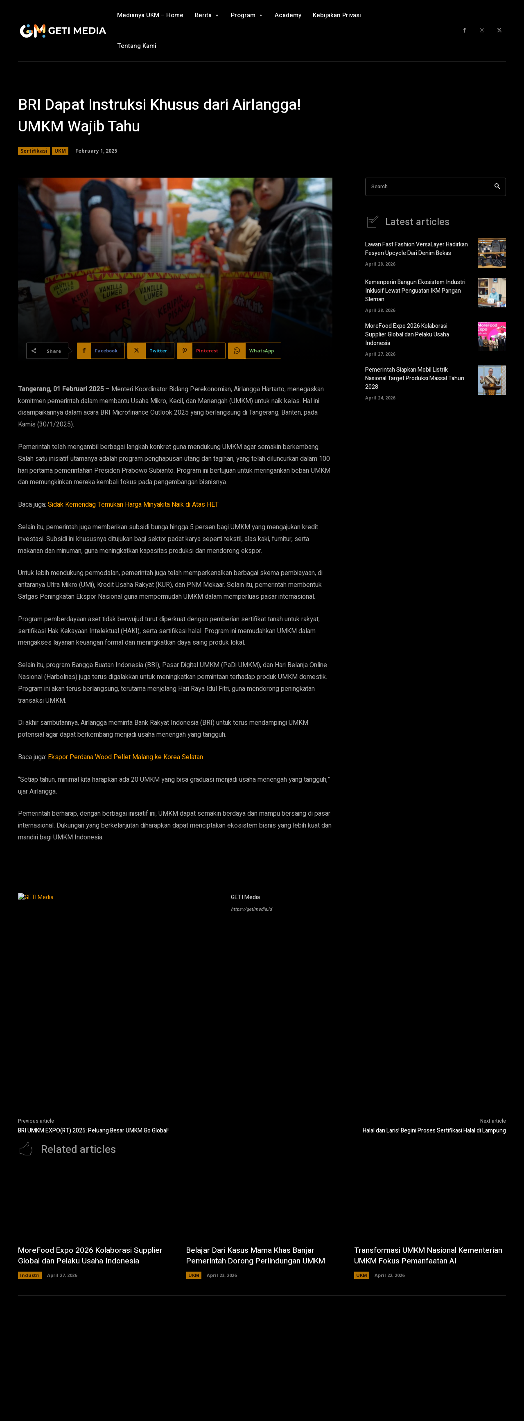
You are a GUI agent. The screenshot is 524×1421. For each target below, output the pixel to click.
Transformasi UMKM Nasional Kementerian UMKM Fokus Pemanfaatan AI (429, 1260)
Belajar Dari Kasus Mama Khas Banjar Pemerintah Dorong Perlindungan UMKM (260, 1255)
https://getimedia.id (251, 909)
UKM (60, 151)
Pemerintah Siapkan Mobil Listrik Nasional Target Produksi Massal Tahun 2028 (414, 378)
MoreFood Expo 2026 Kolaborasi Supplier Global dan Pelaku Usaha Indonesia (407, 334)
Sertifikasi (34, 151)
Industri (30, 1286)
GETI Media (245, 897)
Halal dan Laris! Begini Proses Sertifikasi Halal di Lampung (434, 1130)
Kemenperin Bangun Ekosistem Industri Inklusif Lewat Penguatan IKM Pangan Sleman (415, 291)
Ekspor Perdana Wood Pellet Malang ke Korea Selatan (125, 757)
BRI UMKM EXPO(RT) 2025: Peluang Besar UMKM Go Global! (93, 1130)
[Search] (497, 187)
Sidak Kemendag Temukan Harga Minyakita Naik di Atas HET (133, 505)
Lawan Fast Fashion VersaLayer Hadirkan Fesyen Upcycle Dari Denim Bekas (416, 248)
